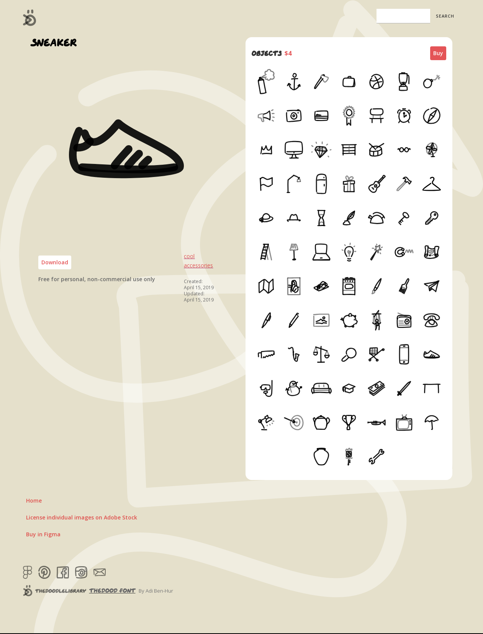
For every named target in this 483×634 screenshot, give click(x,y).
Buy (438, 53)
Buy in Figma (43, 534)
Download (54, 262)
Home (34, 500)
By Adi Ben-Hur (156, 590)
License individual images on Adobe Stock (81, 517)
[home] (29, 17)
